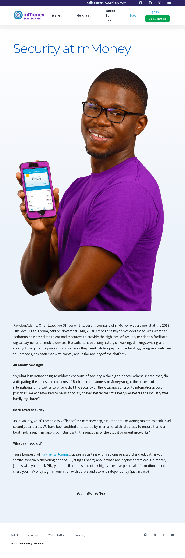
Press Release (38, 25)
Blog (133, 15)
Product (64, 25)
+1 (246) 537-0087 (115, 2)
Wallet (57, 15)
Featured (11, 25)
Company (80, 535)
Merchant (84, 15)
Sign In (154, 12)
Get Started (157, 19)
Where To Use (56, 535)
